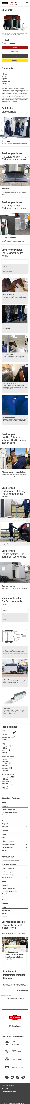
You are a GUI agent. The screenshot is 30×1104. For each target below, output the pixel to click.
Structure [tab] (5, 615)
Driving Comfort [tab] (7, 271)
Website (11, 4)
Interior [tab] (5, 262)
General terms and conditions (9, 1091)
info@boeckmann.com (17, 1067)
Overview (14, 47)
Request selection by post (14, 998)
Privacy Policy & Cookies (8, 1085)
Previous (3, 124)
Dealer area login (6, 1098)
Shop (16, 4)
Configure (14, 60)
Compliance (5, 1095)
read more (21, 964)
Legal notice (5, 1088)
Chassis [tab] (5, 610)
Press (6, 947)
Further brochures (22, 990)
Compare (16, 56)
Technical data (14, 51)
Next (26, 124)
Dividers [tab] (5, 266)
